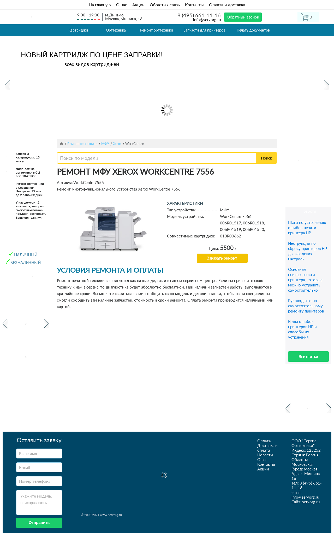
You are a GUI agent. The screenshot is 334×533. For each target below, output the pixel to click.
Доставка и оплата (267, 447)
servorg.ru (311, 501)
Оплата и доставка (227, 4)
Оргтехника (116, 30)
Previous (7, 85)
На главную (100, 4)
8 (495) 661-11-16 (199, 15)
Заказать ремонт (222, 258)
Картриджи (78, 30)
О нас (121, 4)
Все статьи (308, 356)
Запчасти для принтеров (204, 30)
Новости (265, 454)
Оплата (264, 440)
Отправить (39, 522)
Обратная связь (165, 4)
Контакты (194, 4)
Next (326, 85)
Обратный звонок (243, 17)
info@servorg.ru (207, 19)
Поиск (266, 158)
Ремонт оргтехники (156, 30)
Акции (138, 4)
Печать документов (253, 30)
